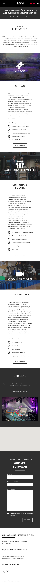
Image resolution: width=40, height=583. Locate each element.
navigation (4, 3)
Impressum (5, 581)
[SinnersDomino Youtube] (8, 572)
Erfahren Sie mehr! (20, 392)
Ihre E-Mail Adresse (12, 482)
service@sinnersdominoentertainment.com (13, 556)
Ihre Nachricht (11, 489)
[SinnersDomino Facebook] (4, 572)
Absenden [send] (27, 520)
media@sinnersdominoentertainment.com (13, 558)
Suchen (38, 3)
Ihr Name (10, 474)
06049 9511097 (6, 543)
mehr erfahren (20, 145)
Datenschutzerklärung (22, 513)
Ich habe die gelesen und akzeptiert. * (20, 514)
